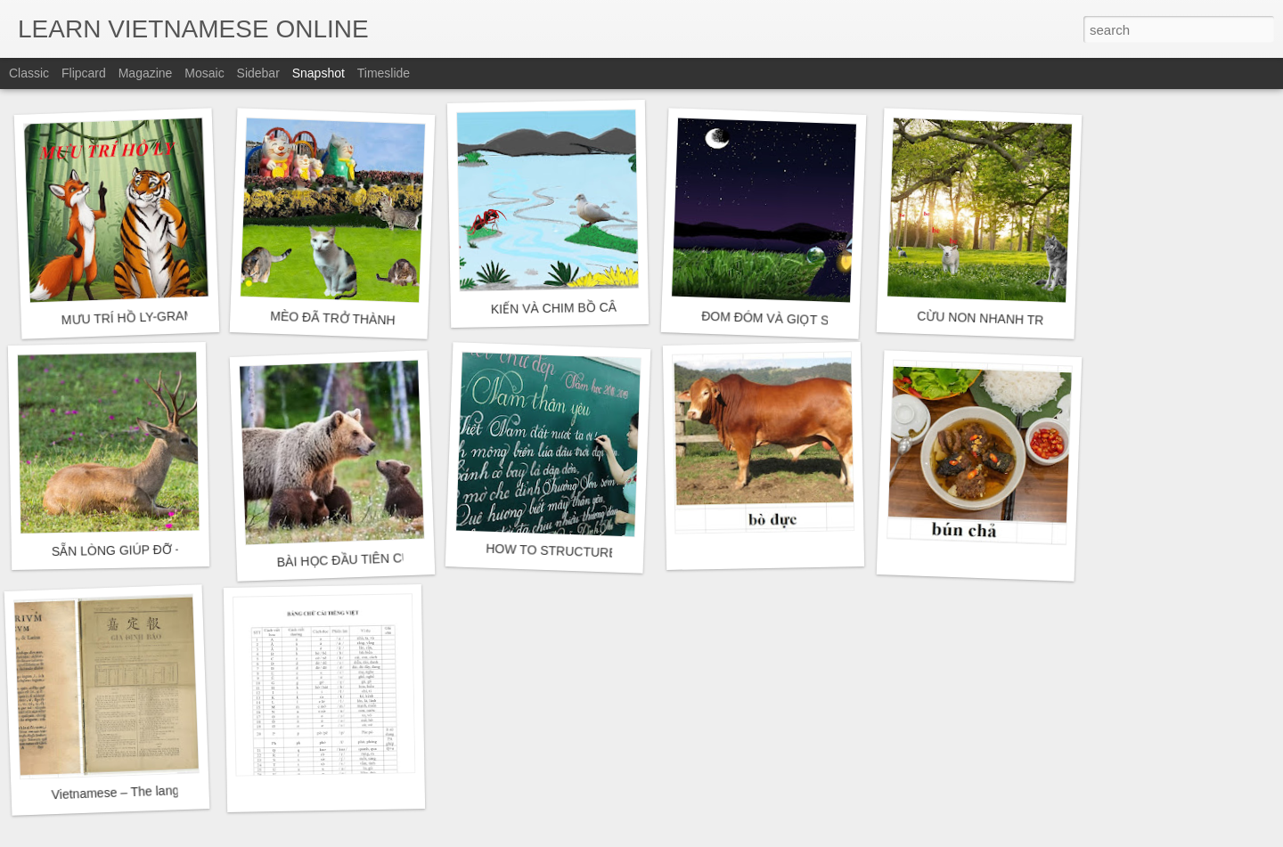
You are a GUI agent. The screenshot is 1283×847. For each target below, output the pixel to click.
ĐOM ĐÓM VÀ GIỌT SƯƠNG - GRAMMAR (822, 320)
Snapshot (318, 73)
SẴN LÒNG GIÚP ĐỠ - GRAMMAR (150, 549)
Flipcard (83, 73)
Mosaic (204, 73)
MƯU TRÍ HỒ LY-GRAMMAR (141, 317)
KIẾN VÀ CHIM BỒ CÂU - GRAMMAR (596, 307)
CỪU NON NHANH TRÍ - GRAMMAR (1020, 319)
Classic (29, 73)
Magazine (145, 73)
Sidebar (258, 73)
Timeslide (383, 73)
